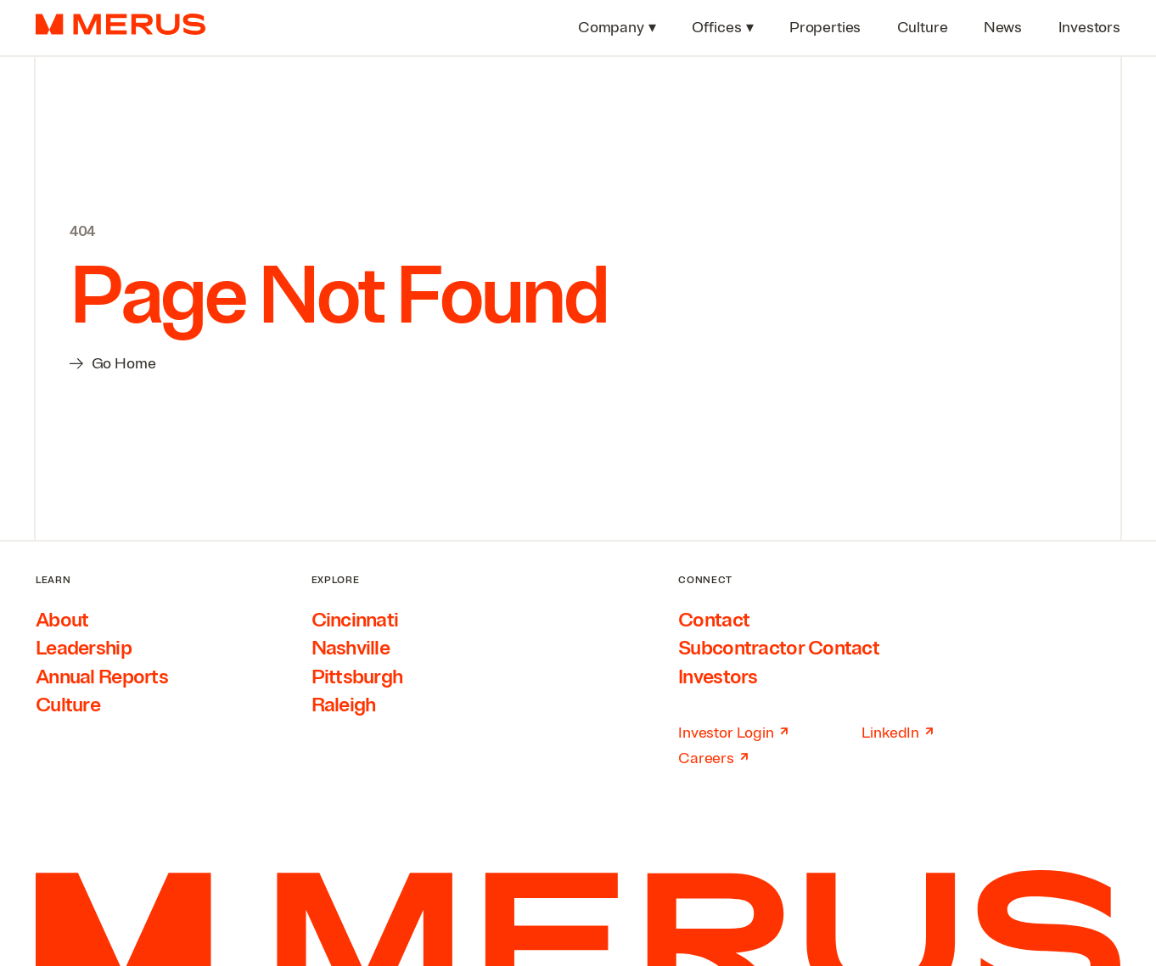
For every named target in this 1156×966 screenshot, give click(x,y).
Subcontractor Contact (778, 647)
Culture (68, 704)
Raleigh (343, 704)
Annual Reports (102, 676)
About (62, 619)
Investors (718, 676)
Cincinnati (355, 619)
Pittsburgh (357, 676)
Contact (713, 619)
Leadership (84, 647)
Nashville (350, 647)
